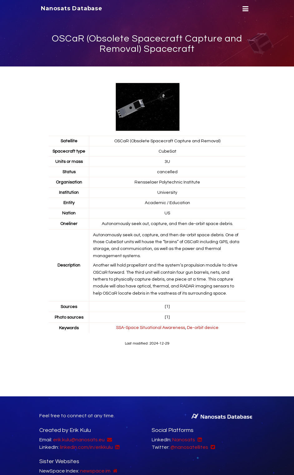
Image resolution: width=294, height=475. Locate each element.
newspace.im (95, 470)
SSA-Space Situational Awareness (150, 327)
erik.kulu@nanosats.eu (79, 439)
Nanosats (183, 439)
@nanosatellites (189, 447)
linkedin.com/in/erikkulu (86, 447)
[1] (167, 306)
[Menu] (244, 8)
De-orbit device (202, 327)
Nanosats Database (71, 8)
